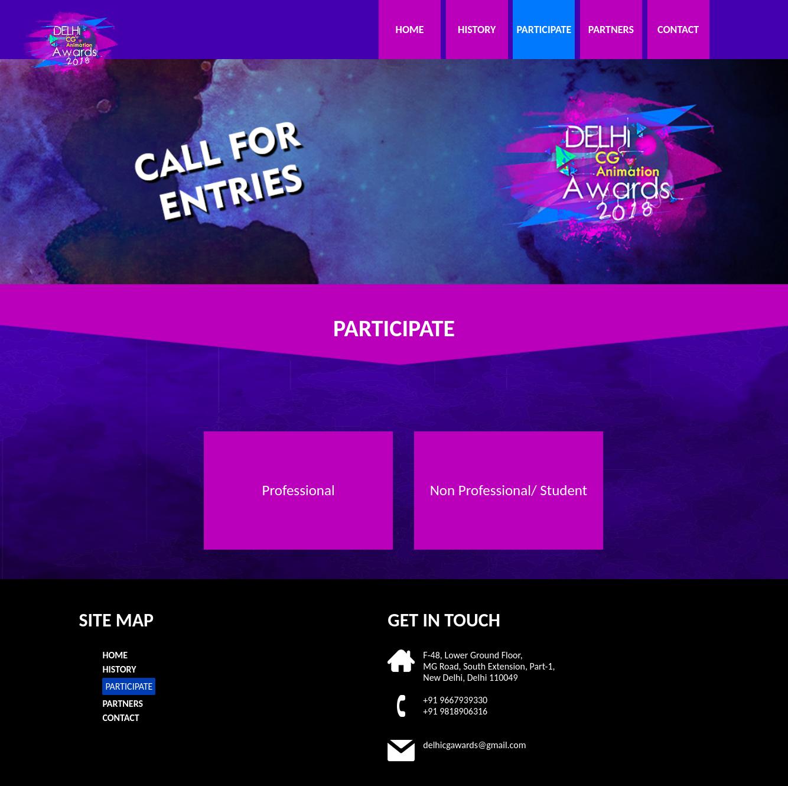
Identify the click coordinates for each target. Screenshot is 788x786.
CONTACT (678, 29)
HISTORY (477, 29)
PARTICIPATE (543, 29)
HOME (410, 29)
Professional (298, 490)
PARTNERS (611, 29)
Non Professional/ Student (508, 490)
